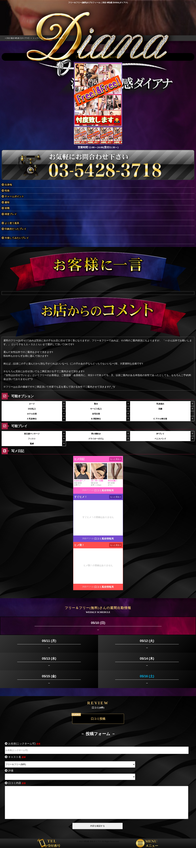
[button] (119, 87)
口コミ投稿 (98, 711)
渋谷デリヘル (88, 483)
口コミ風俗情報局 (104, 483)
